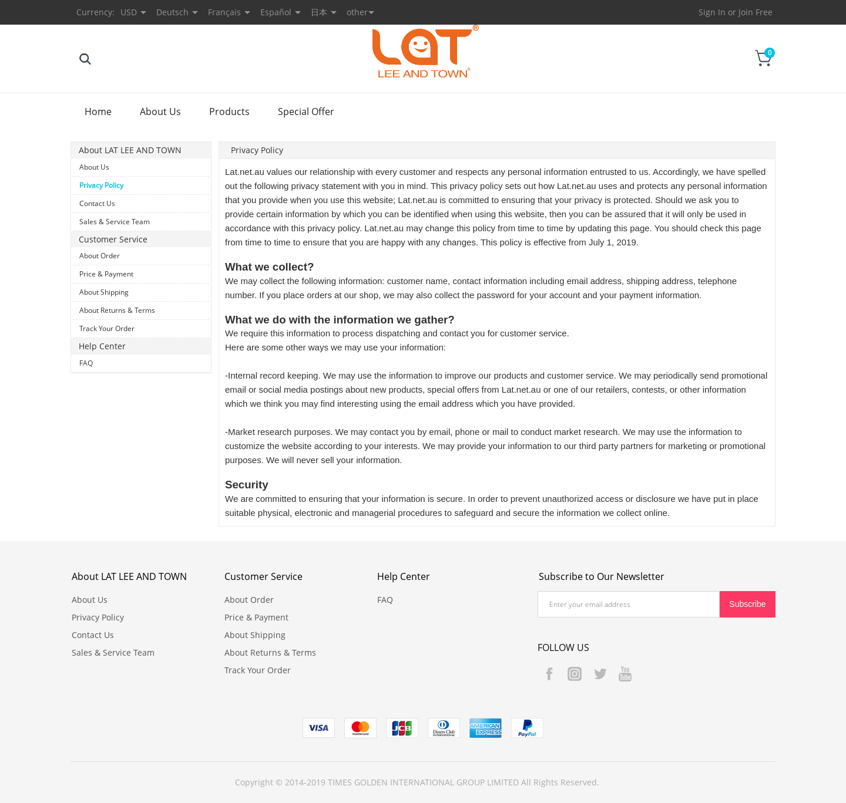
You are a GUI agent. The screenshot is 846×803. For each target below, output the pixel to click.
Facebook (549, 674)
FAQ (86, 363)
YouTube (625, 674)
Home (98, 111)
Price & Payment (106, 274)
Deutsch (172, 12)
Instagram (574, 674)
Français (224, 12)
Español (275, 12)
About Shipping (104, 292)
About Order (99, 256)
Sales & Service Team (114, 222)
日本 (319, 12)
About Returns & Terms (117, 310)
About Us (160, 111)
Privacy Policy (101, 185)
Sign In (712, 12)
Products (229, 111)
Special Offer (306, 111)
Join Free (755, 12)
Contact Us (97, 203)
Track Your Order (107, 328)
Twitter (600, 674)
